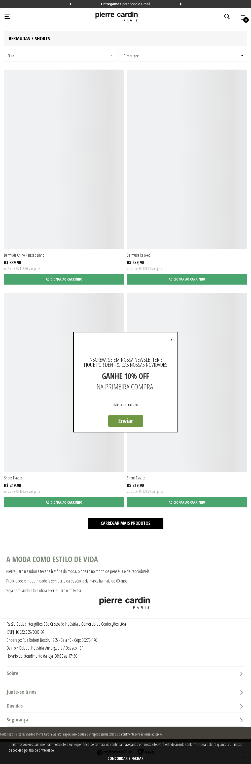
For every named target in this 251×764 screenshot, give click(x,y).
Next (181, 4)
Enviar (125, 420)
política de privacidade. (39, 750)
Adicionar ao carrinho (64, 279)
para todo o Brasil (125, 4)
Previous (70, 4)
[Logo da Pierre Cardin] (116, 16)
